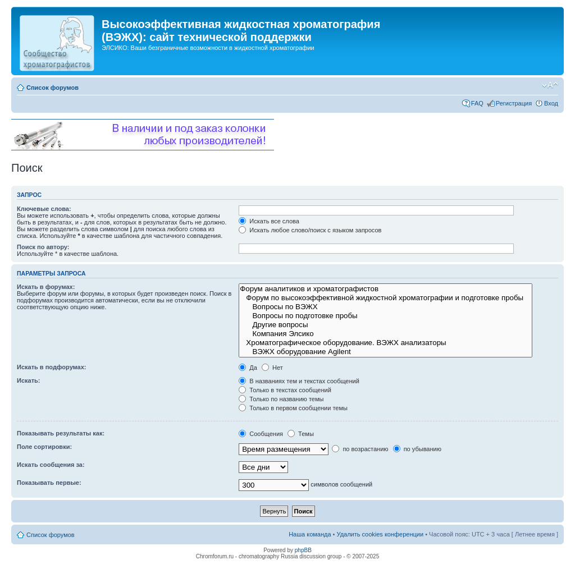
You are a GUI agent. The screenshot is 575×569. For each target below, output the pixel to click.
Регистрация (514, 103)
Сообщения (261, 433)
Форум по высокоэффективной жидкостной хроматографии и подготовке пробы (385, 297)
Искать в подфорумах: (51, 367)
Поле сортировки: (44, 446)
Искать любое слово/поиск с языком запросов (310, 230)
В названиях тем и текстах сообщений (299, 381)
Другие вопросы (385, 324)
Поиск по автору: (43, 247)
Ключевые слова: (44, 208)
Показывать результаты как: (60, 433)
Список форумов (52, 87)
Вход (551, 103)
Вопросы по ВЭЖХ (385, 306)
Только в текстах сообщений (285, 390)
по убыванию (417, 449)
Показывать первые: (49, 482)
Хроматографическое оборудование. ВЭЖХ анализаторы (385, 342)
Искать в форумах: (46, 286)
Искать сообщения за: (51, 464)
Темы (301, 433)
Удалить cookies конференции (380, 534)
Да (248, 367)
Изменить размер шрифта (550, 85)
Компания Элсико (385, 333)
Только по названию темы (281, 399)
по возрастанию (360, 449)
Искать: (28, 380)
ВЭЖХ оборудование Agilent (385, 351)
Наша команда (310, 534)
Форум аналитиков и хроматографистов (385, 288)
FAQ (477, 103)
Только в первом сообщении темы (293, 408)
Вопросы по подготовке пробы (385, 315)
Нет (272, 367)
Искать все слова (269, 221)
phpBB (303, 550)
